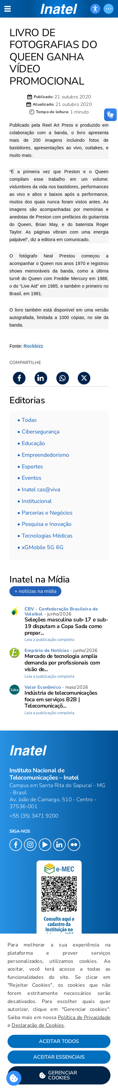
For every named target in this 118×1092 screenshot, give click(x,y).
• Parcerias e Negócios (44, 512)
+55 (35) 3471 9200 (34, 815)
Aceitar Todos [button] (59, 1041)
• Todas (27, 420)
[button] (59, 1075)
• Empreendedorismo (43, 455)
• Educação (31, 443)
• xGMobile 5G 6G (40, 547)
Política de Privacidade (84, 1017)
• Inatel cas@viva (38, 489)
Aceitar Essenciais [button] (59, 1057)
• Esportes (30, 466)
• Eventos (29, 478)
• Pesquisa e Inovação (44, 524)
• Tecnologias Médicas (44, 535)
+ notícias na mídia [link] (35, 591)
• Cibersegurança (38, 431)
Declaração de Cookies (38, 1025)
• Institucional (34, 501)
